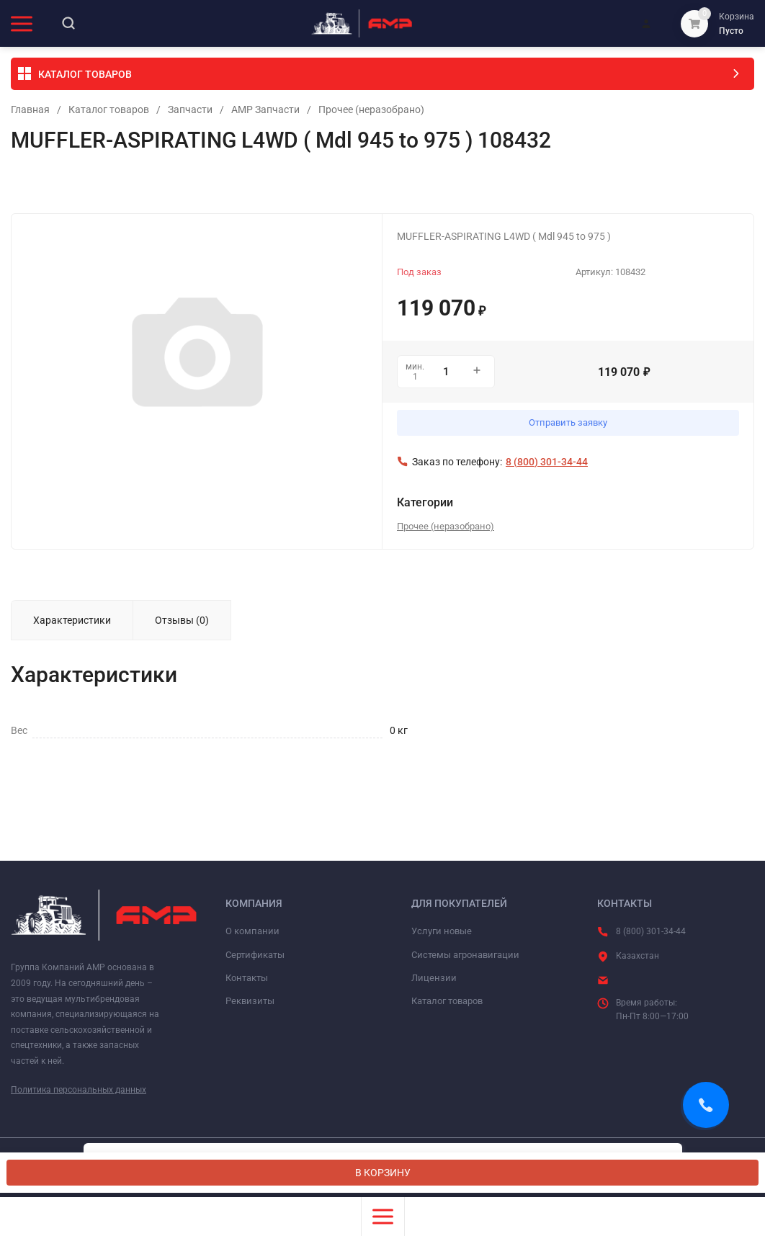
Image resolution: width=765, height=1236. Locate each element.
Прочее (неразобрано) (371, 109)
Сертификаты (255, 954)
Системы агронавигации (465, 954)
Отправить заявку (568, 422)
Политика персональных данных (78, 1090)
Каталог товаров (108, 109)
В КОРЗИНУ (383, 1172)
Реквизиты (249, 1000)
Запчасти (190, 109)
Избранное (44, 184)
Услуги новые (441, 931)
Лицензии (434, 977)
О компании (252, 931)
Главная (30, 109)
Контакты (246, 977)
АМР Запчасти (265, 109)
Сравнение (170, 184)
